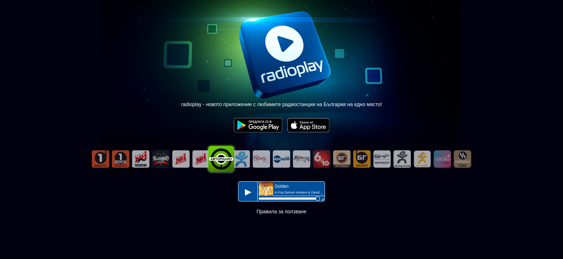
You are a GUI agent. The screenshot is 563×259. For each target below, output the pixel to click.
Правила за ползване (281, 211)
